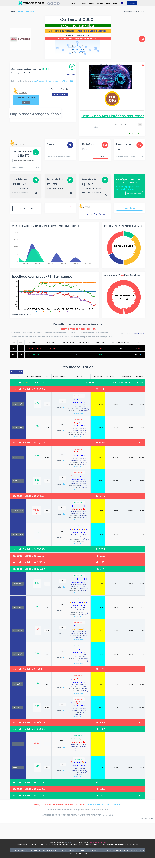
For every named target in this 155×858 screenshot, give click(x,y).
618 (62, 604)
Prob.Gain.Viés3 (74, 411)
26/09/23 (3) (18, 767)
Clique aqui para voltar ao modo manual (128, 188)
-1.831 (61, 741)
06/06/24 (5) (18, 427)
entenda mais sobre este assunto (103, 804)
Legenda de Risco (100, 157)
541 (62, 531)
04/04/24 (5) (18, 511)
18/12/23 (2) (17, 584)
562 (62, 581)
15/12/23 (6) (17, 607)
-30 (46, 404)
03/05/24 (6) (18, 481)
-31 (47, 481)
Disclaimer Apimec (136, 134)
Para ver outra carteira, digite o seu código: (95, 126)
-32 (46, 607)
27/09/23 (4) (18, 744)
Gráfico (61, 407)
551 (62, 424)
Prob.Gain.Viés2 (73, 409)
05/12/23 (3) (17, 631)
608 (62, 478)
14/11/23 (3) (18, 684)
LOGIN (131, 3)
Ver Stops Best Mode (134, 193)
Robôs (72, 3)
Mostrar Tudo (78, 413)
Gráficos (82, 3)
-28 (46, 457)
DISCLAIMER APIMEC (146, 819)
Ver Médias (78, 396)
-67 (46, 631)
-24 (46, 511)
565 (62, 454)
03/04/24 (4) (18, 534)
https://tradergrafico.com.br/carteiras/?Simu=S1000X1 (53, 81)
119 (62, 764)
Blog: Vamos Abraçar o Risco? (35, 113)
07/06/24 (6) (18, 404)
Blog (108, 3)
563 (62, 651)
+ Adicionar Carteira (60, 94)
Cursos (100, 3)
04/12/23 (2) (17, 654)
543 (62, 401)
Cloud (91, 3)
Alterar (26, 103)
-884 (61, 508)
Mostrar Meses (139, 333)
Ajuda (115, 3)
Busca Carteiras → (27, 11)
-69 (62, 628)
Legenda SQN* (126, 333)
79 (62, 681)
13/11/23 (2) (18, 707)
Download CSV (16, 372)
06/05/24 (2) (18, 457)
